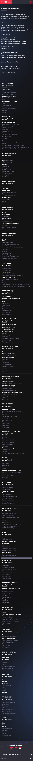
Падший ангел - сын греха (9, 355)
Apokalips (5, 477)
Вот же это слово (7, 331)
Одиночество (6, 133)
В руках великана (7, 160)
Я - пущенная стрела (8, 638)
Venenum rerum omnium (9, 513)
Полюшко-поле (6, 270)
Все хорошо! (5, 194)
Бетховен (5, 225)
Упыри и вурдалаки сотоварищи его (12, 422)
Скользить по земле (8, 567)
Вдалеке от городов (8, 503)
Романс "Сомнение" (8, 274)
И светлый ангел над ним (9, 619)
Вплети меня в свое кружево (10, 244)
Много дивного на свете (9, 702)
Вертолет (5, 600)
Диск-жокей (5, 554)
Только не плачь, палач (9, 126)
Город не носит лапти (8, 107)
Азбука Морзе (6, 218)
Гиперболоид (6, 326)
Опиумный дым (6, 735)
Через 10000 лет (7, 498)
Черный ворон (6, 272)
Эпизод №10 (6, 175)
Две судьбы (5, 425)
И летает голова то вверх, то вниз (12, 383)
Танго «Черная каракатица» (10, 223)
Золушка (4, 730)
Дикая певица (6, 310)
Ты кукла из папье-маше (9, 195)
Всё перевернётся (7, 136)
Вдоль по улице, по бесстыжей (11, 91)
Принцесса (5, 199)
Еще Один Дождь (7, 539)
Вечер (4, 726)
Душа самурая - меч (8, 171)
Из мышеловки (7, 352)
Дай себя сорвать (7, 668)
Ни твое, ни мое (6, 489)
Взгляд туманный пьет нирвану (11, 502)
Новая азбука (6, 647)
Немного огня (6, 612)
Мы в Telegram (16, 748)
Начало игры (6, 312)
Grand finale (5, 177)
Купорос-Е (5, 520)
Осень (4, 474)
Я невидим (5, 657)
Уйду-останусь (6, 309)
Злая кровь (5, 188)
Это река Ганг (6, 645)
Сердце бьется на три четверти (11, 411)
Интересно (5, 659)
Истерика (5, 590)
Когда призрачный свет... (9, 394)
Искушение (5, 423)
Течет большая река (8, 642)
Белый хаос (5, 602)
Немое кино (5, 565)
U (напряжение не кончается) (10, 517)
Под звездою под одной (9, 569)
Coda (3, 371)
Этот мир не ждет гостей (9, 416)
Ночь (3, 687)
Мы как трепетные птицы (9, 636)
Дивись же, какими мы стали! (10, 124)
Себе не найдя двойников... (10, 387)
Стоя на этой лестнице (8, 666)
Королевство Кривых (8, 385)
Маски (4, 99)
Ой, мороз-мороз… (7, 268)
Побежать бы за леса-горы (10, 441)
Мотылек (5, 220)
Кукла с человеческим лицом (11, 298)
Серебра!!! (5, 437)
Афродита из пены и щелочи (10, 519)
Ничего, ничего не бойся (9, 101)
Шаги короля (6, 574)
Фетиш (4, 301)
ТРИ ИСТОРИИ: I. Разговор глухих (11, 524)
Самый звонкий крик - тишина (11, 621)
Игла (3, 240)
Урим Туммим (6, 305)
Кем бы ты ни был (7, 213)
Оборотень (5, 415)
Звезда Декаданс (7, 255)
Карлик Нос (5, 303)
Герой (4, 467)
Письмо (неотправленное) (10, 229)
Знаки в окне (6, 449)
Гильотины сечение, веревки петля (12, 248)
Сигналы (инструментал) (9, 258)
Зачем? (4, 201)
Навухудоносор (6, 547)
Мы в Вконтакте (11, 748)
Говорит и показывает (8, 439)
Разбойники (5, 361)
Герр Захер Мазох (7, 364)
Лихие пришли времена (9, 187)
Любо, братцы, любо (8, 277)
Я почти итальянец (8, 448)
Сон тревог (5, 599)
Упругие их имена (7, 571)
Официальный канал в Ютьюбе (20, 748)
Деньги (4, 732)
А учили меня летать (8, 709)
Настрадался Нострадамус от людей (13, 453)
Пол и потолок (6, 623)
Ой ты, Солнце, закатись (9, 92)
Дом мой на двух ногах (9, 335)
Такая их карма (6, 166)
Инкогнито (5, 251)
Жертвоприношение (8, 591)
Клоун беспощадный (8, 246)
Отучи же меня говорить (9, 548)
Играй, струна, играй (8, 122)
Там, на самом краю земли (10, 640)
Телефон (4, 689)
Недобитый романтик (9, 324)
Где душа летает (7, 173)
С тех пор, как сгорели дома (10, 644)
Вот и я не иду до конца (9, 227)
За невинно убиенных (8, 616)
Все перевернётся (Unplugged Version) (13, 145)
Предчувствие (6, 552)
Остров (4, 680)
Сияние (4, 164)
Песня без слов (6, 578)
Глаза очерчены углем (9, 541)
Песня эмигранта (7, 221)
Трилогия (5, 249)
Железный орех (6, 711)
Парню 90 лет (6, 190)
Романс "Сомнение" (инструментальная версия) (16, 286)
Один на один (6, 89)
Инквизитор (5, 704)
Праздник (5, 683)
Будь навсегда (6, 522)
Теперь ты (5, 413)
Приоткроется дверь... (8, 342)
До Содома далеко (7, 444)
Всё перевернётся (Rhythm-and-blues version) (15, 147)
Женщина (5, 129)
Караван (4, 733)
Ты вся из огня (6, 685)
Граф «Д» (5, 418)
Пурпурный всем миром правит (11, 98)
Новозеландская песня (9, 713)
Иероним (4, 451)
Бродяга (4, 112)
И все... (4, 397)
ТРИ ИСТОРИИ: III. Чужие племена (12, 528)
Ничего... (4, 203)
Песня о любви (6, 281)
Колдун (4, 138)
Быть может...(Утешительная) (11, 256)
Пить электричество (8, 515)
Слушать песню (9, 72)
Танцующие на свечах (8, 573)
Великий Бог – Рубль (8, 476)
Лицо (3, 538)
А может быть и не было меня (11, 470)
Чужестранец (6, 214)
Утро (3, 140)
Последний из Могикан (9, 192)
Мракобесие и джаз (8, 357)
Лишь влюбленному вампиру (11, 588)
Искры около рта (7, 593)
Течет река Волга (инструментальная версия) (15, 284)
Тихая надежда (6, 105)
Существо (5, 336)
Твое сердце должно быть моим (12, 614)
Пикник (4, 690)
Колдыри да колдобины (9, 327)
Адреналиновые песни (9, 550)
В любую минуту (7, 131)
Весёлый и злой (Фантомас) (10, 134)
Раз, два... (5, 595)
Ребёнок (4, 110)
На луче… (5, 359)
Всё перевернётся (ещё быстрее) (12, 149)
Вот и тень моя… (7, 420)
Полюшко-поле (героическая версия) (13, 275)
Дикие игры (5, 465)
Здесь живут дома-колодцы (10, 338)
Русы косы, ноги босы (8, 307)
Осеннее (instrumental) (9, 108)
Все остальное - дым (8, 670)
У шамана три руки (8, 381)
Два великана (6, 545)
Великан (4, 692)
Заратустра (5, 362)
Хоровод (4, 725)
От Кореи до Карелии (8, 353)
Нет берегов (5, 661)
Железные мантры (8, 329)
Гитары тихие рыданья (9, 96)
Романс (4, 662)
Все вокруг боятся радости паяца (12, 396)
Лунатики (5, 333)
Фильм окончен (6, 169)
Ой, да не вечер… (7, 283)
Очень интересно (7, 728)
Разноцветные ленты (8, 168)
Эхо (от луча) (6, 368)
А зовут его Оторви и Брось (10, 94)
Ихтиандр (5, 370)
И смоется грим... (7, 314)
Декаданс (5, 239)
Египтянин (5, 493)
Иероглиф (5, 681)
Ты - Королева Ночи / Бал (9, 496)
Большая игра (6, 197)
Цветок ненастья (7, 340)
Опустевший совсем (8, 625)
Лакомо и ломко (7, 494)
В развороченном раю (8, 366)
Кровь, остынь (6, 597)
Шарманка (5, 543)
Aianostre (5, 399)
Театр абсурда (6, 296)
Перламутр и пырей (8, 500)
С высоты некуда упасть (9, 555)
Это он (4, 664)
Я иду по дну (5, 706)
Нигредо (4, 468)
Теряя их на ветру (7, 617)
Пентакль (5, 446)
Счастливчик (6, 159)
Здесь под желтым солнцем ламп (12, 472)
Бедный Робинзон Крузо (9, 390)
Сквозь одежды (7, 127)
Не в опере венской (8, 300)
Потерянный (5, 216)
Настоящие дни (7, 635)
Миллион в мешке (7, 487)
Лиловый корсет (7, 162)
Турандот (5, 103)
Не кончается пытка (8, 409)
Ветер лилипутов (7, 388)
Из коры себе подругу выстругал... (13, 392)
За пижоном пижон (7, 242)
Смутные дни (6, 576)
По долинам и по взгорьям (10, 279)
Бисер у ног (5, 427)
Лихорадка (5, 463)
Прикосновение (6, 253)
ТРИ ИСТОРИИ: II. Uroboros (9, 526)
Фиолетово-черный (8, 491)
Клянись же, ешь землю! (9, 442)
